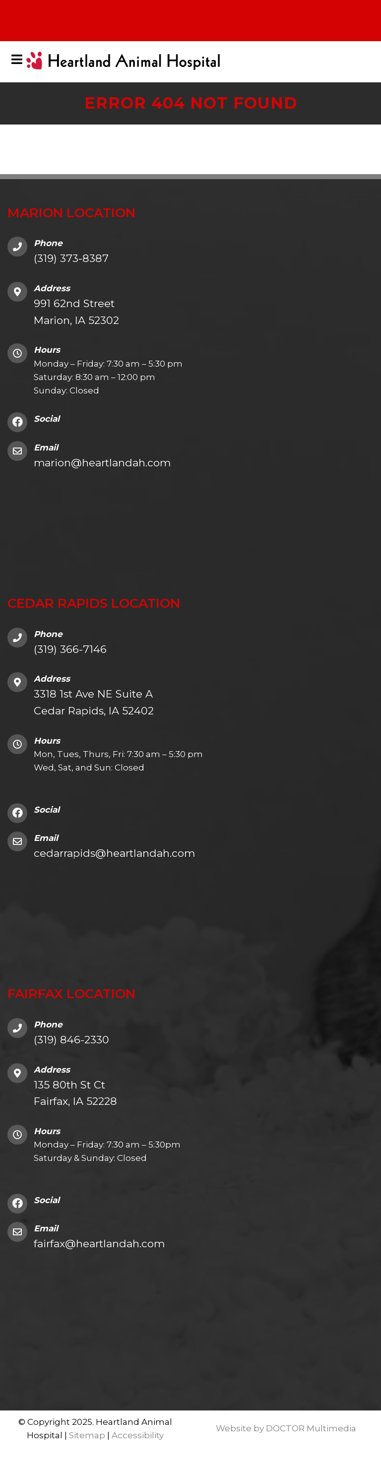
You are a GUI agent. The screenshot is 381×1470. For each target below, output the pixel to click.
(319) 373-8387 (71, 258)
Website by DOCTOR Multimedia (286, 1428)
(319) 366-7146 (70, 649)
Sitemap (87, 1435)
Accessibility (138, 1435)
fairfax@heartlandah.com (99, 1243)
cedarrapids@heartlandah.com (114, 853)
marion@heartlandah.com (102, 462)
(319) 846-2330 (71, 1039)
